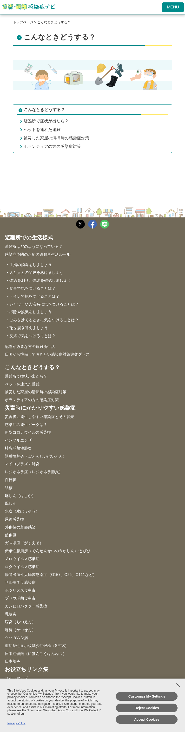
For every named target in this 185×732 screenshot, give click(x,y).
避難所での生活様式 (29, 237)
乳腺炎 (10, 614)
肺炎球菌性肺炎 (18, 448)
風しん (10, 503)
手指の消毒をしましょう (30, 265)
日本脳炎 (12, 661)
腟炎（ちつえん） (20, 622)
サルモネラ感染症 (20, 582)
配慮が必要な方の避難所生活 (30, 347)
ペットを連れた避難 (22, 384)
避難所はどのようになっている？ (34, 246)
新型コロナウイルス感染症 (28, 432)
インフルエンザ (18, 440)
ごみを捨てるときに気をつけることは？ (44, 320)
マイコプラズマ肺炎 (22, 464)
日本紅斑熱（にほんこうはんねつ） (35, 654)
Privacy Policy (16, 723)
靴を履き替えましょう (28, 328)
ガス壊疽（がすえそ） (24, 543)
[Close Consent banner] (178, 685)
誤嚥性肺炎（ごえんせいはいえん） (35, 456)
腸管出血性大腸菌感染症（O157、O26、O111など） (51, 575)
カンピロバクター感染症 (26, 606)
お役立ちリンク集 (26, 669)
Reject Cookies (147, 708)
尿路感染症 (14, 519)
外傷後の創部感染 (20, 527)
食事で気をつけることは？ (32, 288)
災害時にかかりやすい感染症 (40, 408)
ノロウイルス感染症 (22, 559)
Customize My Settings (146, 696)
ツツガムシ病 (16, 638)
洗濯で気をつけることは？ (32, 336)
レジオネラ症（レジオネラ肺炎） (34, 472)
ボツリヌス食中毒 (20, 590)
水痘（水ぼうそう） (22, 511)
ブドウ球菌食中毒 (20, 598)
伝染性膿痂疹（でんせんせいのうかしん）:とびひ (48, 551)
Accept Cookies (146, 719)
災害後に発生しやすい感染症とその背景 (39, 417)
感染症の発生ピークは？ (26, 425)
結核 (9, 488)
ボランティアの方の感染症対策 (32, 400)
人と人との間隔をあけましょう (36, 272)
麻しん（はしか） (20, 496)
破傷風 (10, 535)
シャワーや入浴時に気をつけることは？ (44, 304)
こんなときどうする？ (44, 109)
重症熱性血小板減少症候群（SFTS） (37, 646)
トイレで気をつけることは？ (34, 296)
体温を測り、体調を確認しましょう (40, 280)
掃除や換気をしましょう (30, 312)
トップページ (23, 22)
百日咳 (10, 480)
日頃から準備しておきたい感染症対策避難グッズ (47, 354)
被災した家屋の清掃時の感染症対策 (35, 392)
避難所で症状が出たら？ (26, 376)
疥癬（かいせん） (20, 630)
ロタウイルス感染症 (22, 567)
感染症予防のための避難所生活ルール (37, 254)
